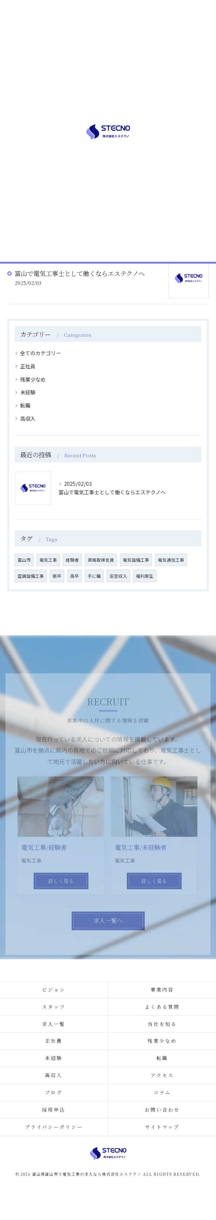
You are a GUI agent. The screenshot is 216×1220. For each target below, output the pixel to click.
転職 (25, 405)
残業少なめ (33, 379)
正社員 (27, 366)
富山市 (24, 560)
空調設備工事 (31, 576)
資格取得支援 (101, 560)
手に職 (94, 576)
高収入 (27, 418)
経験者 (72, 560)
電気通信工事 (171, 560)
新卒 (57, 576)
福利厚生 (145, 576)
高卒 (74, 576)
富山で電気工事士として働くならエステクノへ (80, 273)
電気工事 (48, 560)
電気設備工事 (136, 560)
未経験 (27, 392)
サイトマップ (162, 1126)
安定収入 (118, 576)
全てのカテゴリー (40, 353)
